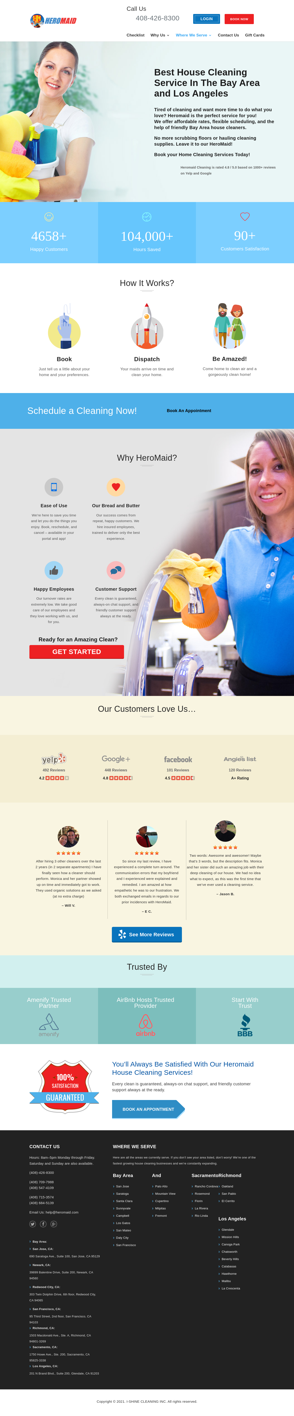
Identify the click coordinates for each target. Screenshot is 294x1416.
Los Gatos (123, 1223)
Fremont (161, 1215)
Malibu (226, 1281)
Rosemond (202, 1193)
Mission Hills (230, 1237)
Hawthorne (229, 1273)
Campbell (122, 1215)
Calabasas (229, 1266)
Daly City (122, 1237)
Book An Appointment (189, 410)
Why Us (158, 35)
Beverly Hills (230, 1259)
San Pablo (229, 1193)
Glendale (228, 1229)
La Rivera (201, 1208)
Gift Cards (255, 35)
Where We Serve (191, 35)
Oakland (227, 1186)
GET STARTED (76, 651)
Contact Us (228, 35)
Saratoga (122, 1193)
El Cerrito (228, 1201)
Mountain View (165, 1193)
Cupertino (162, 1201)
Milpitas (160, 1208)
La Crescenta (231, 1288)
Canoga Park (231, 1244)
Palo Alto (161, 1186)
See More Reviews (151, 934)
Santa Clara (124, 1201)
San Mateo (123, 1230)
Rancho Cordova (206, 1186)
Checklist (135, 35)
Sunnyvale (123, 1208)
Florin (199, 1201)
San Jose (122, 1186)
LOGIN (207, 19)
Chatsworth (229, 1251)
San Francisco (126, 1245)
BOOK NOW (239, 19)
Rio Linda (201, 1215)
